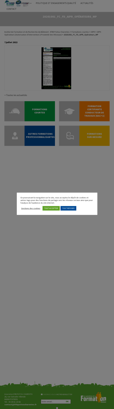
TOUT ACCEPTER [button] (51, 208)
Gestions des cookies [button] (30, 208)
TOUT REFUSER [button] (68, 208)
